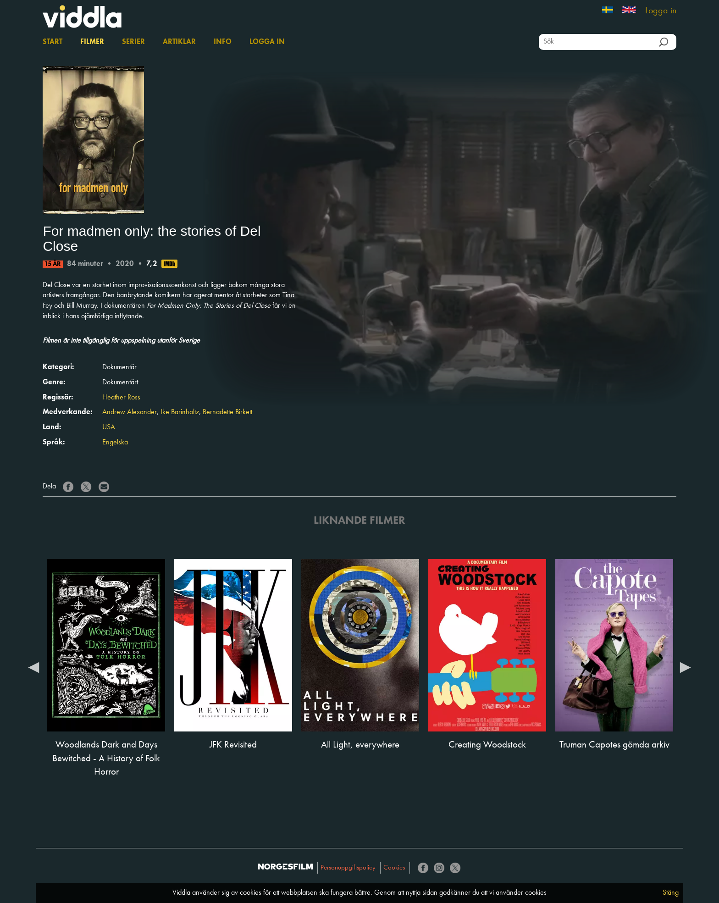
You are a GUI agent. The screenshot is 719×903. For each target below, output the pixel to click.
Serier (133, 42)
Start (52, 42)
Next (685, 666)
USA (108, 427)
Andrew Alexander (129, 412)
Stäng (671, 893)
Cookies (394, 867)
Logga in (660, 11)
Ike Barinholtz (179, 412)
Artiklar (179, 42)
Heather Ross (121, 397)
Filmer (92, 42)
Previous (33, 666)
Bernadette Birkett (227, 412)
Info (223, 42)
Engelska (115, 442)
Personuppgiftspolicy (348, 867)
